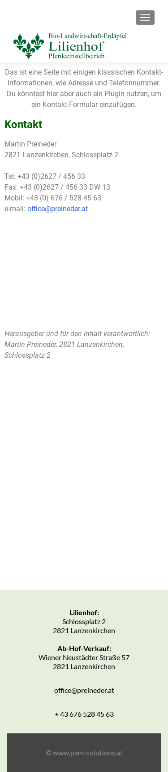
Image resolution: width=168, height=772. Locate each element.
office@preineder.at (57, 208)
